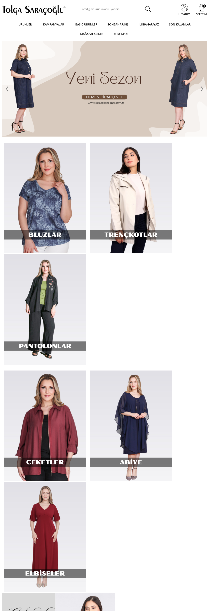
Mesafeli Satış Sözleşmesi (51, 512)
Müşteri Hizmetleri (82, 512)
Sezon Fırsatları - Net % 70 (86, 524)
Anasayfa (77, 494)
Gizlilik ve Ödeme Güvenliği (47, 553)
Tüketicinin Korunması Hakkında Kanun (49, 544)
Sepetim (76, 518)
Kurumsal (121, 34)
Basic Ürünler (86, 24)
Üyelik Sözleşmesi (47, 506)
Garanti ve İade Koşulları (51, 518)
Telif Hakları (44, 536)
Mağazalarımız (91, 34)
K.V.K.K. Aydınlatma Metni (51, 569)
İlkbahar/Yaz (149, 24)
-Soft (83, 606)
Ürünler (25, 24)
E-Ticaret (92, 606)
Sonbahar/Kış (118, 24)
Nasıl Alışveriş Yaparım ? (51, 494)
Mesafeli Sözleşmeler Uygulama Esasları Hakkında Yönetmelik (49, 527)
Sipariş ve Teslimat (47, 500)
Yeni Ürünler (9, 512)
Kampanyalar (53, 24)
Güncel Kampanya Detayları (47, 562)
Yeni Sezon (78, 500)
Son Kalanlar (180, 24)
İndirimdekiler (79, 506)
